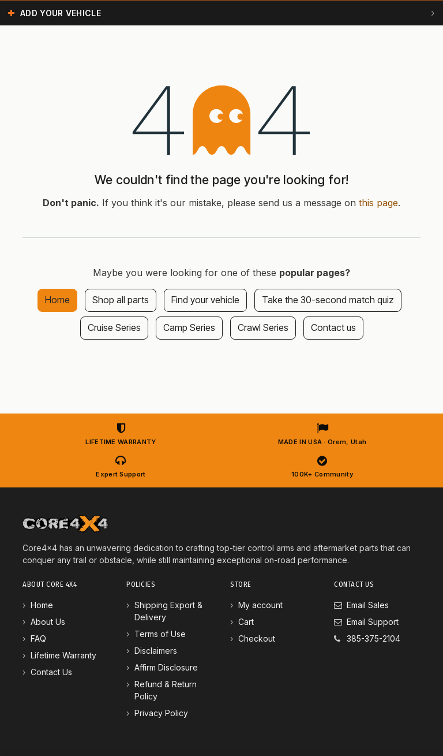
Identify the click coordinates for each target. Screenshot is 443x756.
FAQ (38, 638)
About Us (48, 622)
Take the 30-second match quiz (328, 300)
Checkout (256, 638)
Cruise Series (114, 327)
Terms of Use (160, 634)
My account (260, 605)
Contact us (333, 327)
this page (378, 202)
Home (57, 300)
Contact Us (51, 672)
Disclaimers (155, 651)
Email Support (373, 622)
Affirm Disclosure (166, 667)
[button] (221, 12)
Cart (246, 622)
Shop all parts (120, 300)
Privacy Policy (161, 713)
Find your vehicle (205, 300)
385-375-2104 (373, 638)
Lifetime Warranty (63, 655)
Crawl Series (263, 327)
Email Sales (368, 605)
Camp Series (189, 327)
